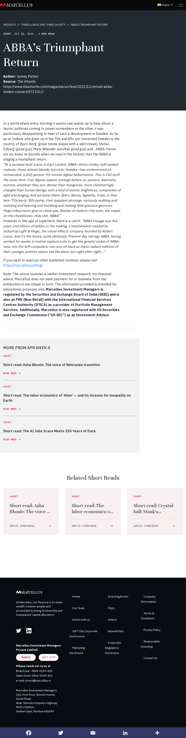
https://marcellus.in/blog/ (23, 265)
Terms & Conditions (148, 615)
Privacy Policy (152, 630)
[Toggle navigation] (181, 5)
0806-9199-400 (41, 671)
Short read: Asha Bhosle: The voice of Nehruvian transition (30, 514)
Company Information (148, 599)
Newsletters (116, 631)
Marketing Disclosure (77, 650)
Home (76, 596)
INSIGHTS (9, 25)
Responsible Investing (150, 644)
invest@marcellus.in (38, 680)
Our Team (78, 608)
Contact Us (151, 658)
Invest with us (81, 619)
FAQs (111, 608)
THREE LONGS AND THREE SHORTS (43, 25)
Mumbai (25, 657)
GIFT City (48, 657)
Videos (112, 619)
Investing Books (118, 596)
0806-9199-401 (42, 675)
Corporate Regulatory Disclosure (113, 648)
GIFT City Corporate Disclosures (84, 633)
